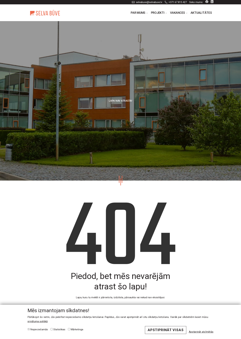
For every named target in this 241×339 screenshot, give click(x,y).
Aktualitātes (201, 12)
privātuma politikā (38, 321)
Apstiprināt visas (166, 330)
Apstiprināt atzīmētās (201, 331)
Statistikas (58, 329)
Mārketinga (75, 329)
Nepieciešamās (38, 329)
